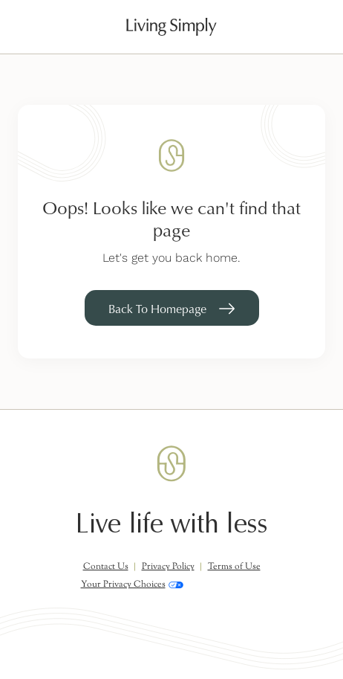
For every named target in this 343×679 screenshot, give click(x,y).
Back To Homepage (157, 308)
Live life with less (171, 524)
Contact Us (105, 566)
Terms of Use (234, 566)
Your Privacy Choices (132, 584)
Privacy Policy (168, 566)
